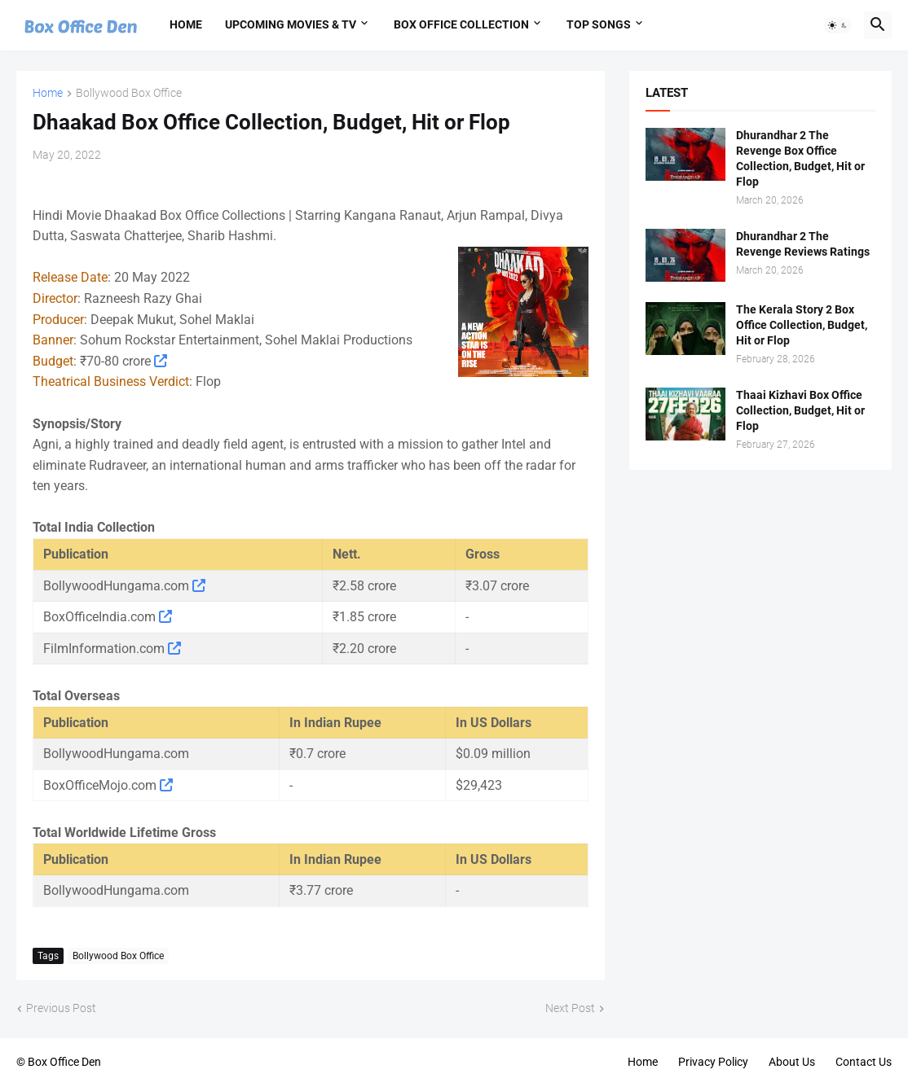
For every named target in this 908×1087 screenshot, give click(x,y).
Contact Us (863, 1061)
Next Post (570, 1008)
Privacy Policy (713, 1061)
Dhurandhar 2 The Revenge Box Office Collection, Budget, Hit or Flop (800, 158)
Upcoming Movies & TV (290, 24)
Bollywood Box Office (129, 93)
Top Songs (598, 24)
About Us (792, 1061)
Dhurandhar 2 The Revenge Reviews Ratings (803, 244)
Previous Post (61, 1008)
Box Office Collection (461, 24)
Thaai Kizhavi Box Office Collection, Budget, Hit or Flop (800, 410)
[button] (838, 25)
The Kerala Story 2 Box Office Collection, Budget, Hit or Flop (801, 325)
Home (186, 24)
